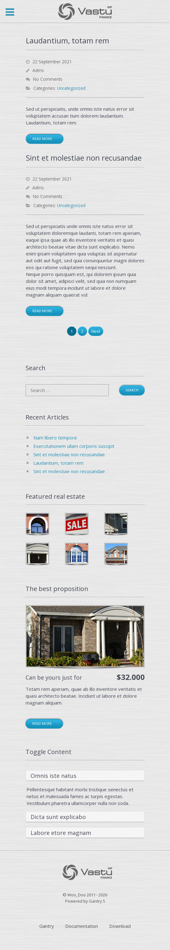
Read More (42, 138)
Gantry (46, 926)
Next (95, 331)
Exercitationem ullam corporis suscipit (73, 446)
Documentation (81, 926)
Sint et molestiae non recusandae (69, 454)
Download (120, 926)
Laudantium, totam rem (58, 463)
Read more (42, 723)
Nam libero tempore (55, 437)
